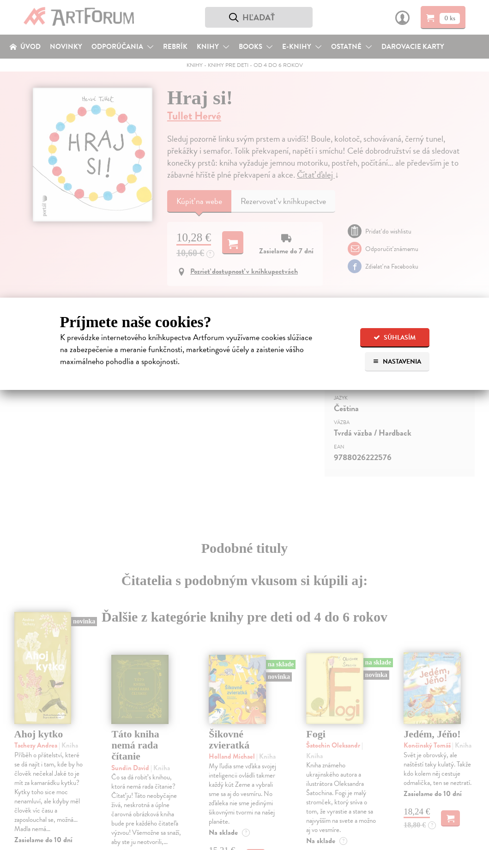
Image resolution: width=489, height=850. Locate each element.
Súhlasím (395, 337)
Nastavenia (397, 361)
